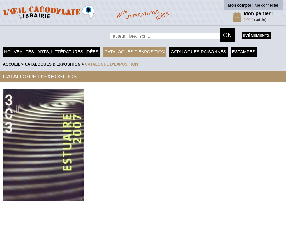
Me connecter (266, 5)
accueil (11, 64)
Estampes (243, 51)
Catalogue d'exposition (111, 64)
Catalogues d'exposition (134, 51)
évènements (256, 35)
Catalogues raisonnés (198, 51)
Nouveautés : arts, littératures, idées (51, 51)
